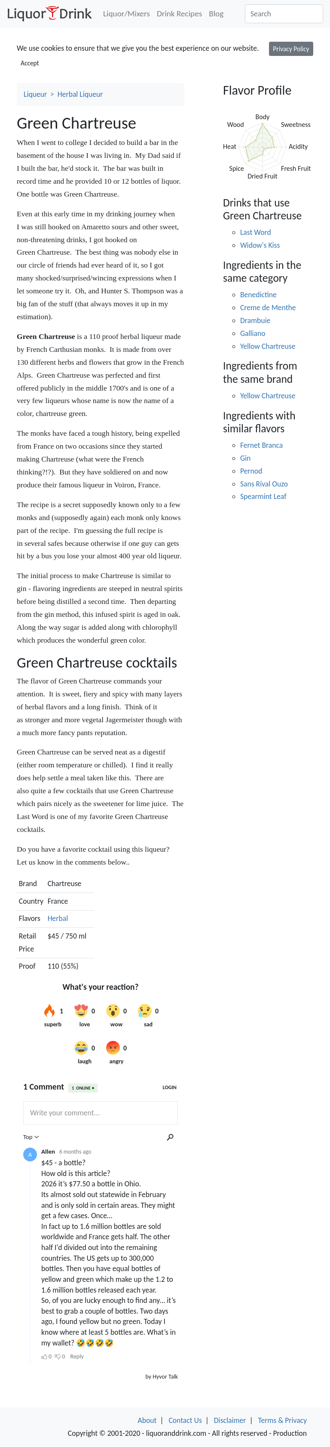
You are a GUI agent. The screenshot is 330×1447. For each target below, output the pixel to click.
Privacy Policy (291, 49)
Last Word (255, 232)
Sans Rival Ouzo (264, 484)
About (147, 1420)
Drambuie (255, 320)
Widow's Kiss (260, 245)
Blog (216, 13)
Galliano (253, 333)
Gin (245, 458)
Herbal (58, 918)
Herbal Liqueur (80, 94)
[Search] (284, 13)
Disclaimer (230, 1420)
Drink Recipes (179, 13)
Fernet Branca (261, 445)
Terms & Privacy (282, 1420)
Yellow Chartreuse (268, 346)
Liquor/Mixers (126, 13)
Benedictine (258, 294)
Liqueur (35, 94)
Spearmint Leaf (263, 496)
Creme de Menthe (268, 307)
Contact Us (185, 1420)
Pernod (251, 471)
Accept (30, 63)
